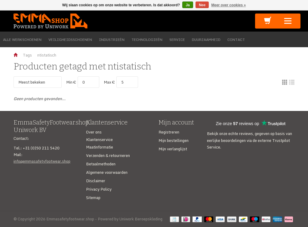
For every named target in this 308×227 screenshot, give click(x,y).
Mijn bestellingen (174, 140)
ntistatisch (46, 55)
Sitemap (93, 197)
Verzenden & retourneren (108, 155)
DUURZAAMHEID (206, 39)
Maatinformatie (99, 147)
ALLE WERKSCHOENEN (22, 39)
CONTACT (236, 39)
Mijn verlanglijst (173, 149)
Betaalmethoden (101, 164)
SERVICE (177, 39)
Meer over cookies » (228, 5)
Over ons (94, 132)
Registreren (169, 132)
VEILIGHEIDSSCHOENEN (70, 39)
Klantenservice (99, 139)
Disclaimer (95, 180)
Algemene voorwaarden (107, 172)
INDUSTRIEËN (112, 39)
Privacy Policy (99, 189)
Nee (202, 5)
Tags (27, 55)
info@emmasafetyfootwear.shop (42, 161)
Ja (187, 5)
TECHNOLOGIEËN (146, 39)
